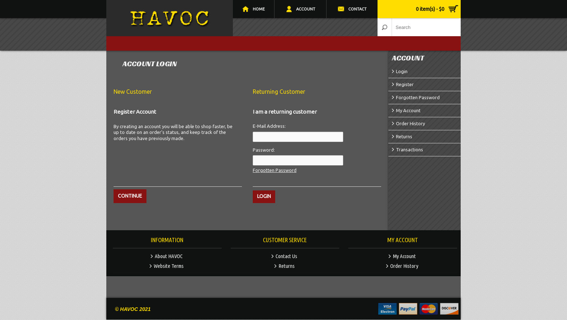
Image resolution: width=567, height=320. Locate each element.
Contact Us (286, 256)
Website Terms (169, 266)
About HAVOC (169, 256)
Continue (130, 196)
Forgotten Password (418, 97)
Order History (410, 123)
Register (405, 84)
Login (402, 71)
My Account (408, 110)
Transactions (409, 149)
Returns (404, 136)
